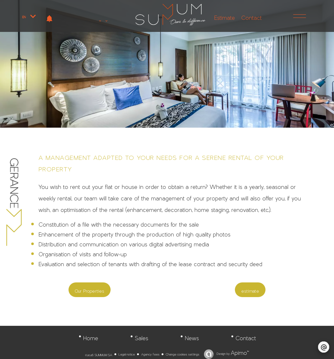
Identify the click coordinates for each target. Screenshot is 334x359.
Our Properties (89, 290)
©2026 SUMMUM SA (98, 354)
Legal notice (127, 353)
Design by (232, 352)
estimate (250, 290)
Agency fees (150, 353)
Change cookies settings (182, 353)
